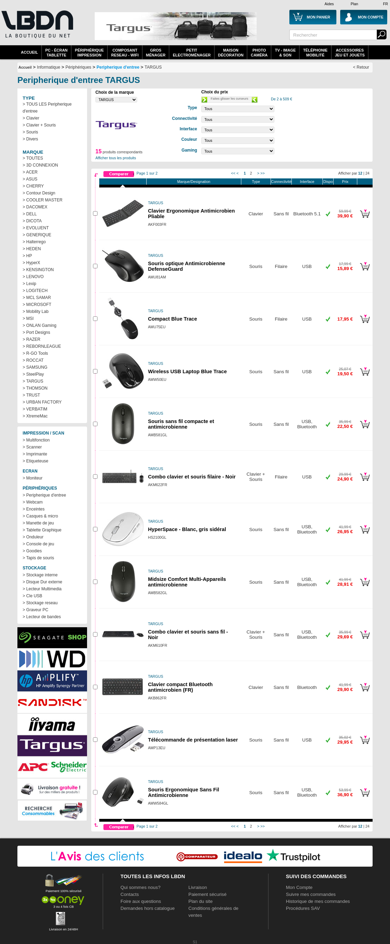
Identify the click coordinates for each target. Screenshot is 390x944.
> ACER (30, 172)
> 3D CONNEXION (40, 165)
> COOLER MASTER (42, 200)
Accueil (29, 52)
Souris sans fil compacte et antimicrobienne (181, 424)
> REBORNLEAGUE (42, 346)
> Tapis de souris (38, 557)
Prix (345, 181)
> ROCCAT (33, 360)
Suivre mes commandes (311, 894)
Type (256, 181)
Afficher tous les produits (115, 158)
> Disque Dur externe (42, 582)
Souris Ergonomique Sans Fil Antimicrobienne (183, 792)
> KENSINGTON (38, 269)
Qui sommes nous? (140, 887)
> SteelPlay (33, 374)
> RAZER (31, 339)
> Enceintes (34, 509)
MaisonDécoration (230, 52)
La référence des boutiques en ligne (36, 28)
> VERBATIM (35, 409)
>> (262, 173)
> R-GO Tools (35, 353)
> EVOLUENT (36, 227)
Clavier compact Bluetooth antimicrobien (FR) (180, 687)
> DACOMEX (35, 207)
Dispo (328, 181)
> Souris (30, 132)
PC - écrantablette (56, 52)
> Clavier (31, 118)
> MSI (28, 318)
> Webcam (32, 502)
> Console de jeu (38, 544)
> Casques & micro (40, 516)
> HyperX (31, 262)
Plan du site (200, 901)
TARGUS (153, 67)
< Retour (361, 67)
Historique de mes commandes (318, 901)
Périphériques (78, 67)
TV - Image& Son (285, 52)
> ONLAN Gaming (39, 325)
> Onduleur (33, 537)
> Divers (30, 139)
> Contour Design (39, 193)
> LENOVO (33, 276)
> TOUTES (33, 158)
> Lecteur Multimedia (42, 588)
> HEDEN (32, 248)
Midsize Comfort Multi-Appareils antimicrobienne (187, 582)
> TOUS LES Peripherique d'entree (47, 108)
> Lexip (29, 283)
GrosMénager (155, 52)
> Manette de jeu (38, 523)
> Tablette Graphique (42, 530)
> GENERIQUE (37, 234)
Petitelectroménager (192, 52)
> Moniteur (32, 478)
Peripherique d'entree (117, 67)
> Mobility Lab (35, 311)
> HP (27, 255)
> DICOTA (32, 220)
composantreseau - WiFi (125, 52)
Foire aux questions (140, 901)
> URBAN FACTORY (42, 402)
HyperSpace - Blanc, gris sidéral (187, 529)
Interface (307, 181)
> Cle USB (32, 595)
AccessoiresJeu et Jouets (350, 52)
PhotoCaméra (259, 52)
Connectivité (281, 181)
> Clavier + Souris (39, 125)
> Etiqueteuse (35, 461)
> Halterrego (34, 241)
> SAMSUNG (35, 367)
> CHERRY (33, 186)
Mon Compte (299, 887)
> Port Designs (36, 332)
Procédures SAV (303, 908)
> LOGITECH (35, 290)
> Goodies (32, 550)
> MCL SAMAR (37, 297)
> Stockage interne (40, 575)
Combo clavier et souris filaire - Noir (192, 476)
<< (233, 173)
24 (367, 173)
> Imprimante (35, 454)
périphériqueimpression (89, 52)
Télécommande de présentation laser (193, 740)
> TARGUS (33, 381)
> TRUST (31, 395)
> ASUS (30, 179)
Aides (329, 4)
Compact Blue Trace (172, 319)
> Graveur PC (35, 609)
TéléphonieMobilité (315, 52)
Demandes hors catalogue (147, 908)
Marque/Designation (193, 181)
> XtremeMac (35, 416)
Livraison (197, 887)
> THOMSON (35, 388)
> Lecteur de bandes (42, 616)
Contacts (129, 894)
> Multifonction (36, 440)
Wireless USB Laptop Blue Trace (187, 371)
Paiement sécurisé (207, 894)
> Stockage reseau (40, 602)
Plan (354, 4)
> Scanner (32, 447)
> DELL (30, 214)
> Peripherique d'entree (44, 495)
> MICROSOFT (37, 304)
